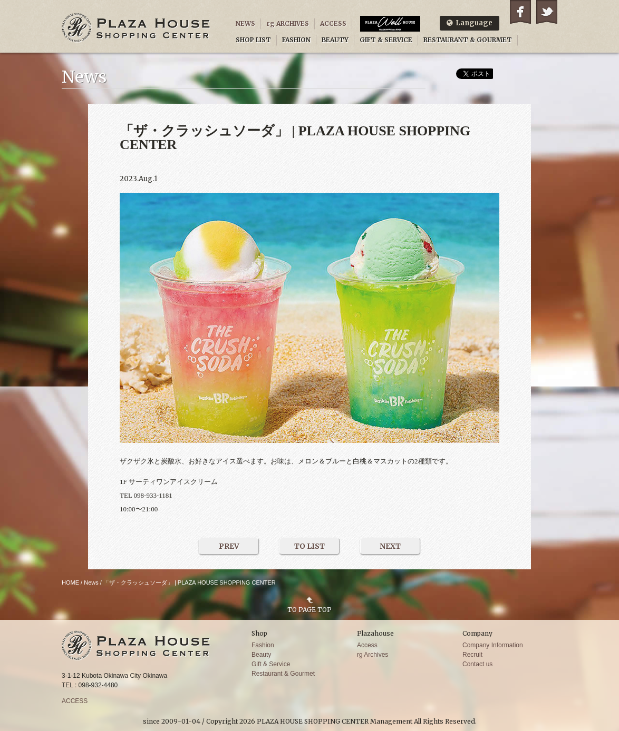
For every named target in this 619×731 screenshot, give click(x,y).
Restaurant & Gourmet (283, 673)
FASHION (296, 40)
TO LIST (309, 546)
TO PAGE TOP (309, 609)
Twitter (546, 12)
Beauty (261, 654)
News (91, 582)
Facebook (520, 12)
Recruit (472, 654)
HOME (70, 582)
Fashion (263, 645)
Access (367, 645)
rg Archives (372, 654)
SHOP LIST (253, 40)
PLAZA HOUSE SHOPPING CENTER (136, 28)
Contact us (477, 664)
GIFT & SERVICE (386, 40)
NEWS (245, 23)
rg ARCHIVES (287, 23)
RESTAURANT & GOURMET (467, 40)
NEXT (390, 546)
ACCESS (333, 23)
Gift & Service (271, 664)
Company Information (492, 645)
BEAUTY (335, 40)
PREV (229, 546)
